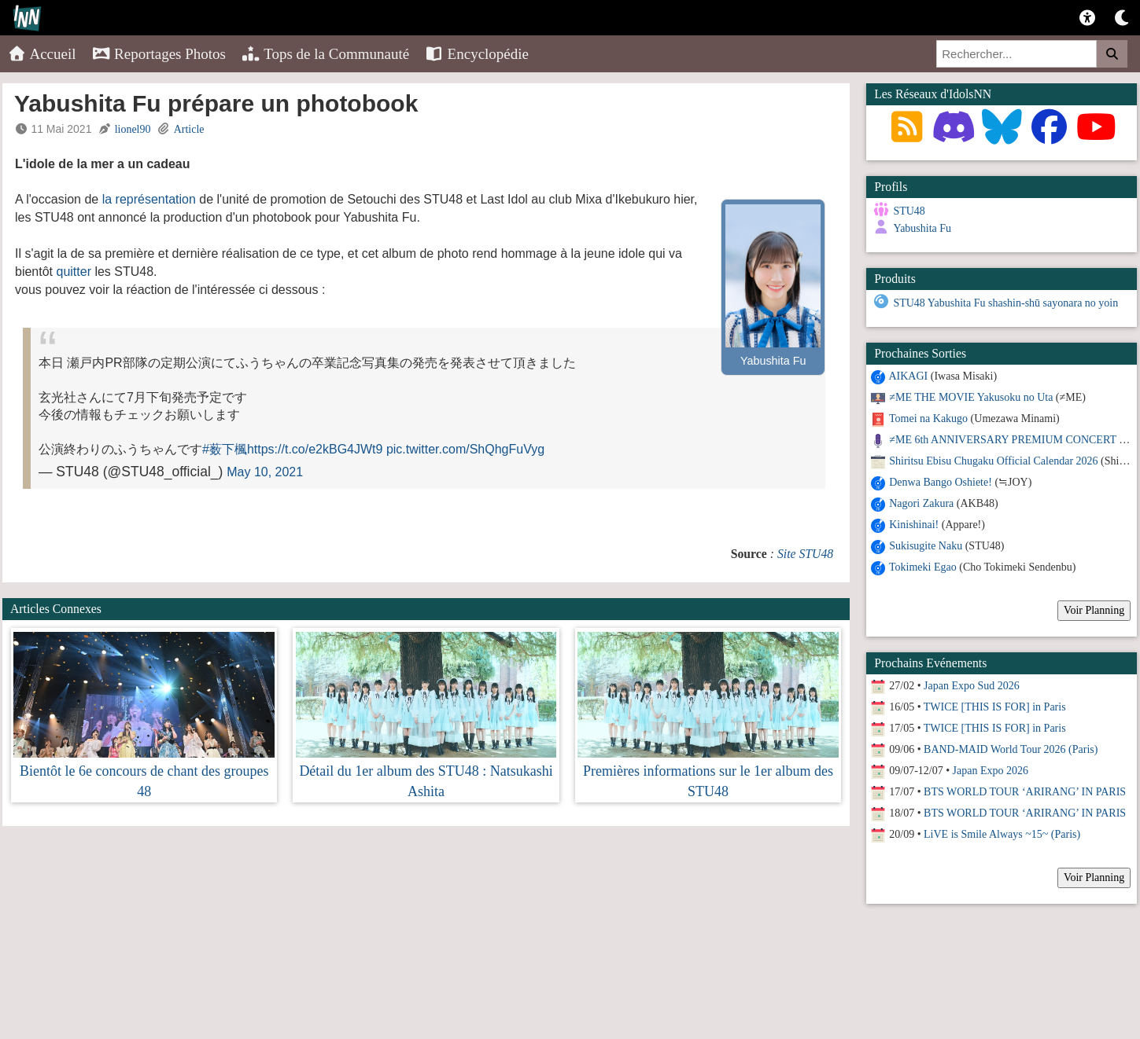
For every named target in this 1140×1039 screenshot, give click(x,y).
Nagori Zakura (921, 503)
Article (189, 129)
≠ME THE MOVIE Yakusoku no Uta (971, 397)
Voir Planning (1094, 610)
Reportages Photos (159, 54)
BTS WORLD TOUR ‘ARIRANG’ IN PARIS (1025, 792)
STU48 (908, 211)
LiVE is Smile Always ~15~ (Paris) (1002, 834)
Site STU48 (805, 553)
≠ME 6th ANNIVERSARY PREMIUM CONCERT (1002, 440)
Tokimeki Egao (923, 567)
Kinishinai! (914, 525)
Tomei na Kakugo (928, 418)
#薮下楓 (224, 449)
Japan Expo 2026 (990, 770)
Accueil (42, 54)
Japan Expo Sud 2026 (972, 686)
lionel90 (133, 129)
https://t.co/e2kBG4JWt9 (315, 449)
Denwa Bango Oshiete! (940, 482)
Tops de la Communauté (325, 54)
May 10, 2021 (265, 472)
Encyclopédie (477, 54)
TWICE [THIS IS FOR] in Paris (995, 707)
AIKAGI (908, 376)
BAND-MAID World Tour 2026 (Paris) (1011, 749)
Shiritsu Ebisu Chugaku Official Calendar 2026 (993, 461)
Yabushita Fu (922, 228)
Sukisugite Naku (925, 546)
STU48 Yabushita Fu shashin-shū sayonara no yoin (1005, 303)
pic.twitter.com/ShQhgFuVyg (465, 449)
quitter (73, 271)
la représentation (149, 199)
